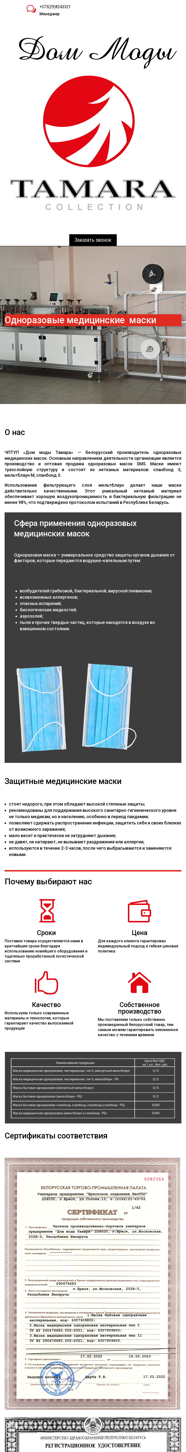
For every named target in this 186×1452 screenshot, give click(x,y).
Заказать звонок (93, 240)
